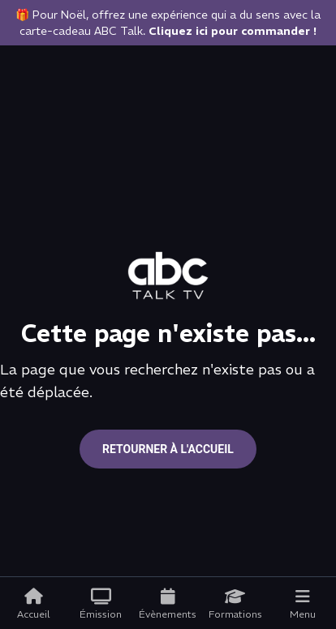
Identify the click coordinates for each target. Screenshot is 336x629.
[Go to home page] (168, 275)
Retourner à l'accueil (168, 449)
